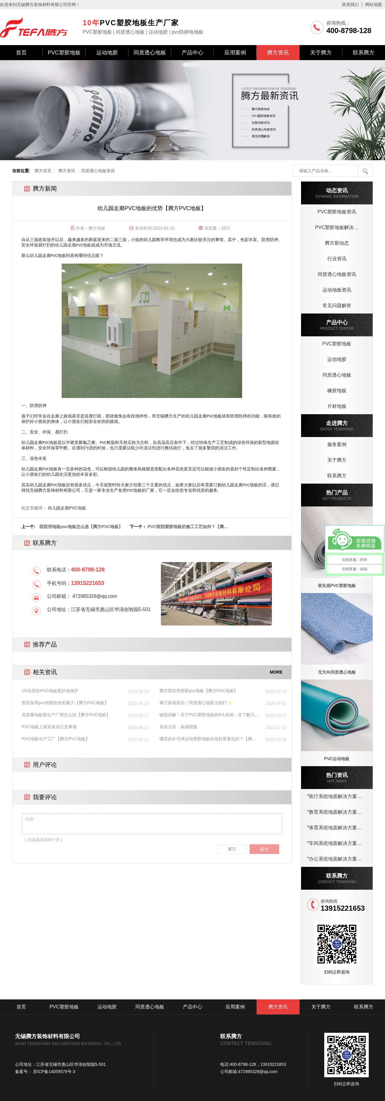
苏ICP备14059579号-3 (53, 1071)
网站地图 (373, 4)
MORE (276, 672)
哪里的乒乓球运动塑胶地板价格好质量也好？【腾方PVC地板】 (207, 739)
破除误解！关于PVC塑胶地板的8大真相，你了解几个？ (207, 715)
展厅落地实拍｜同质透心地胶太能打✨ (195, 702)
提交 (264, 849)
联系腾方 (363, 53)
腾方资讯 (278, 53)
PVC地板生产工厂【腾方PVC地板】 (56, 738)
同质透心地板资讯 (98, 170)
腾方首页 (43, 170)
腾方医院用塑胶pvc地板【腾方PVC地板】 (198, 690)
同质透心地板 (150, 53)
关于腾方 (321, 53)
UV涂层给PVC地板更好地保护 (50, 690)
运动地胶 (107, 53)
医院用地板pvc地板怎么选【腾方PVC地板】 (81, 526)
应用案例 (235, 53)
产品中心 (192, 53)
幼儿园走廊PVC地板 (67, 508)
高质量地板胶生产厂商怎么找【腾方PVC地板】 (66, 714)
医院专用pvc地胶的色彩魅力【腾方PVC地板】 (65, 702)
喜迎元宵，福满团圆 (178, 726)
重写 (232, 849)
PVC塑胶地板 (64, 53)
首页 (21, 53)
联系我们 (350, 4)
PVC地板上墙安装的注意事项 (49, 726)
